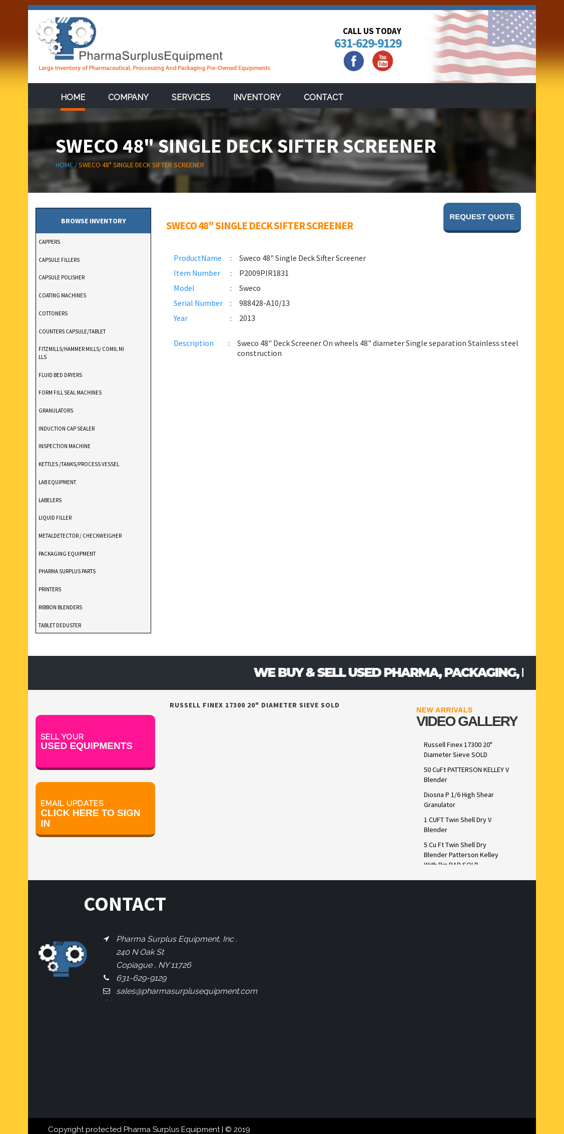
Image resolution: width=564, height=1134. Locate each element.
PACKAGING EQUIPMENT (67, 553)
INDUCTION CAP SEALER (67, 428)
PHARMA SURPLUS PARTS (67, 571)
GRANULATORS (56, 410)
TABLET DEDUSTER (60, 625)
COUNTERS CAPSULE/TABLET (72, 331)
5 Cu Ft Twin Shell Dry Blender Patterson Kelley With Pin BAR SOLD (461, 854)
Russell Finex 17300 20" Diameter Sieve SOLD (458, 749)
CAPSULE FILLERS (59, 259)
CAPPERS (49, 241)
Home (73, 97)
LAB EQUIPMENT (57, 482)
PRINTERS (50, 589)
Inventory (257, 97)
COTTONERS (53, 313)
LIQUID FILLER (55, 517)
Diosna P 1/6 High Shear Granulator (459, 799)
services (191, 97)
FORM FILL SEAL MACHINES (70, 392)
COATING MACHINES (62, 295)
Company (128, 97)
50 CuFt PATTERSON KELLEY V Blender (466, 774)
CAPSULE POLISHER (62, 277)
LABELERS (50, 500)
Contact (323, 97)
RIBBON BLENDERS (60, 607)
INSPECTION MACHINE (65, 446)
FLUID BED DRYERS (60, 375)
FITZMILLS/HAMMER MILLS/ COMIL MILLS (81, 352)
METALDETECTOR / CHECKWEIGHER (80, 535)
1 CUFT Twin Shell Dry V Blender (457, 824)
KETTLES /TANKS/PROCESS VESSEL (79, 464)
